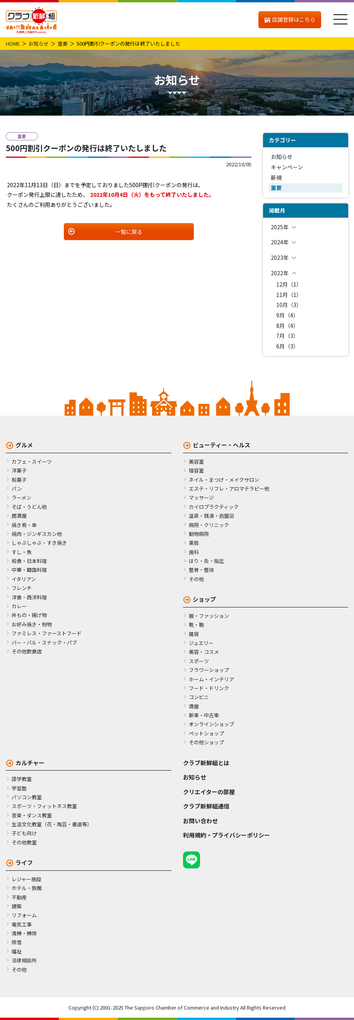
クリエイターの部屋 (209, 792)
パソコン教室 (27, 797)
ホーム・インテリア (211, 679)
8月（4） (287, 325)
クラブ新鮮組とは (206, 763)
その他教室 (24, 842)
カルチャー (29, 763)
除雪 (17, 942)
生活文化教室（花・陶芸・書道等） (52, 824)
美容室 (196, 461)
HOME (13, 43)
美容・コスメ (204, 651)
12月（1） (289, 284)
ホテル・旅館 (27, 888)
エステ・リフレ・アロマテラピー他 (229, 488)
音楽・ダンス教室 (32, 815)
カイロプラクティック (214, 506)
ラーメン (21, 497)
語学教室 (22, 779)
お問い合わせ (200, 821)
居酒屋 (19, 515)
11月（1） (289, 294)
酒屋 (194, 706)
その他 (196, 579)
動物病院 (199, 533)
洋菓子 (19, 470)
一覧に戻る (128, 231)
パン (17, 488)
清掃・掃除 (24, 933)
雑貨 (194, 634)
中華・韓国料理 (29, 569)
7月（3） (287, 335)
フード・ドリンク (209, 688)
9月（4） (287, 315)
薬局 (194, 542)
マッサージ (201, 497)
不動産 (19, 897)
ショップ (204, 599)
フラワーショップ (209, 670)
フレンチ (22, 588)
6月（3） (287, 346)
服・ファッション (209, 615)
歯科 (194, 552)
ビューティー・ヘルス (221, 445)
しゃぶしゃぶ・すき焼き (39, 542)
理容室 (196, 470)
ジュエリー (201, 642)
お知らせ (39, 43)
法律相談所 (24, 960)
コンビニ (199, 697)
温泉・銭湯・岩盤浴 (211, 515)
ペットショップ (206, 733)
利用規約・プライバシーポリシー (226, 835)
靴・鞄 (196, 624)
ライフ (24, 862)
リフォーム (24, 915)
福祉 (17, 951)
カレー (19, 606)
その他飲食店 (27, 651)
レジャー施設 (26, 879)
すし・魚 (22, 552)
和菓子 (19, 479)
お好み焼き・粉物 (32, 624)
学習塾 (19, 788)
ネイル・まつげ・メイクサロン (224, 479)
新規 (276, 177)
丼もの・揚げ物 (29, 615)
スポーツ (199, 661)
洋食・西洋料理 (29, 597)
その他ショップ (206, 742)
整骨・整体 (201, 569)
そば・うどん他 (29, 506)
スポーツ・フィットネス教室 (44, 806)
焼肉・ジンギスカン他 (37, 533)
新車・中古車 (204, 715)
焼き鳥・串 (24, 525)
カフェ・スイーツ (32, 461)
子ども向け (24, 833)
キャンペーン (287, 167)
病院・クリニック (209, 525)
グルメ (24, 445)
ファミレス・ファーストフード (47, 633)
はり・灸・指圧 (206, 561)
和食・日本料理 (29, 561)
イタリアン (24, 579)
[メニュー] (340, 19)
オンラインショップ (211, 724)
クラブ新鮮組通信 (206, 806)
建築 (17, 906)
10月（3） (289, 305)
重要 (63, 43)
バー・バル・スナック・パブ (44, 642)
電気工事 (22, 924)
